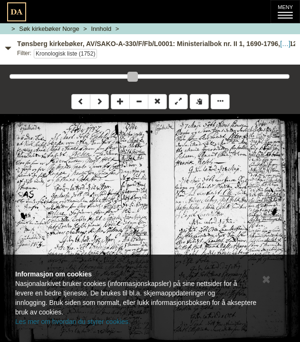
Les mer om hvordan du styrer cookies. (72, 321)
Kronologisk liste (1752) (65, 53)
